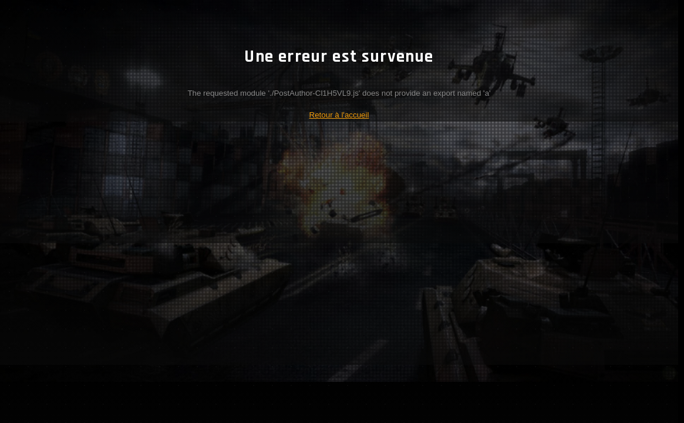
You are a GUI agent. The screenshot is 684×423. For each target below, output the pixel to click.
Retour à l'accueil (339, 114)
